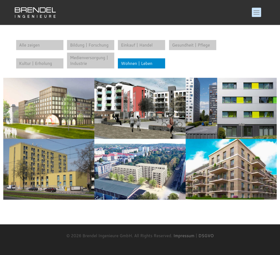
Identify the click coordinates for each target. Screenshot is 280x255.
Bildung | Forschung (89, 45)
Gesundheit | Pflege (191, 45)
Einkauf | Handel (137, 45)
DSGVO (206, 236)
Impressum (183, 236)
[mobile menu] (256, 12)
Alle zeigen (29, 45)
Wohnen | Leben (136, 63)
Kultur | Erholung (35, 63)
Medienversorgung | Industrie (89, 60)
